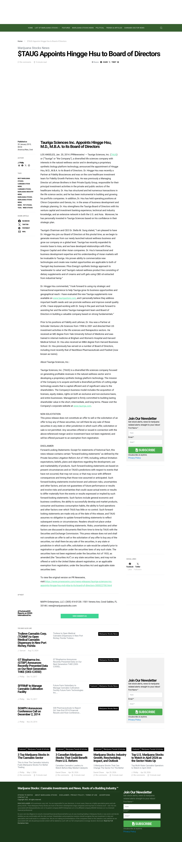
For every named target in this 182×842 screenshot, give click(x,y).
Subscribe (145, 450)
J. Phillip (21, 163)
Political (100, 28)
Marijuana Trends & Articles (38, 749)
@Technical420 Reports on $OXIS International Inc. (25, 613)
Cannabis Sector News (134, 28)
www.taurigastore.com (64, 298)
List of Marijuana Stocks (46, 28)
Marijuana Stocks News (83, 28)
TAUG (114, 154)
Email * (131, 437)
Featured (66, 28)
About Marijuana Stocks (46, 795)
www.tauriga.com (82, 406)
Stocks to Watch (25, 795)
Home (30, 28)
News (20, 205)
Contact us (23, 797)
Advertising (104, 795)
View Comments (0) (80, 616)
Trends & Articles (114, 28)
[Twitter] (137, 566)
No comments (25, 62)
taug (19, 208)
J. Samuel (22, 651)
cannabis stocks (24, 189)
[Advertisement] (145, 531)
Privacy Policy (134, 458)
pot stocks (27, 205)
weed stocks (27, 208)
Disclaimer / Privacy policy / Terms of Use (78, 795)
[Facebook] (129, 566)
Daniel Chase (61, 772)
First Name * (133, 428)
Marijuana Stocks (25, 197)
